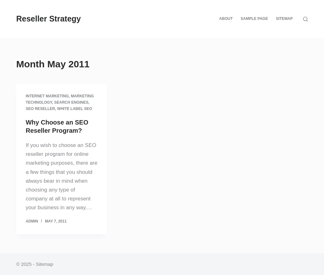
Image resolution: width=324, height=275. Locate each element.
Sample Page (254, 18)
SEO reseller (40, 109)
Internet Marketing (47, 96)
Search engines (71, 102)
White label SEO (74, 109)
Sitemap (284, 18)
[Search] (305, 19)
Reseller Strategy (48, 18)
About (226, 18)
